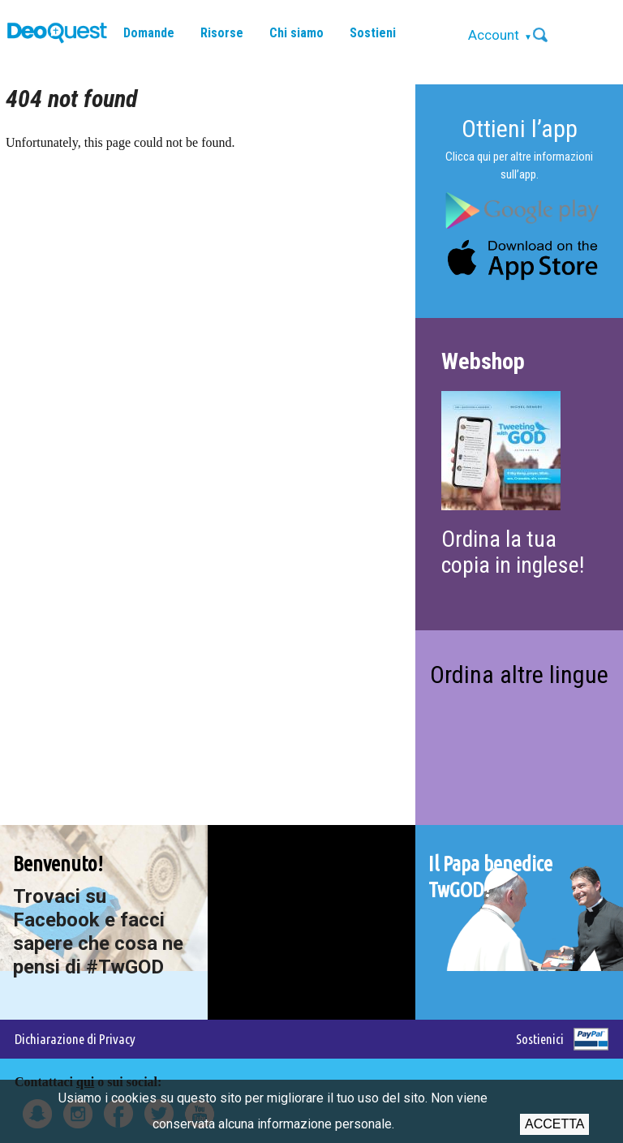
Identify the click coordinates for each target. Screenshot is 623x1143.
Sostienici (540, 1038)
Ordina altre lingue (519, 674)
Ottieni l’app (520, 128)
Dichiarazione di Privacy (75, 1038)
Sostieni (373, 33)
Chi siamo (296, 33)
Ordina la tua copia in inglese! (512, 552)
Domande (148, 33)
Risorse (221, 33)
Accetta (554, 1124)
